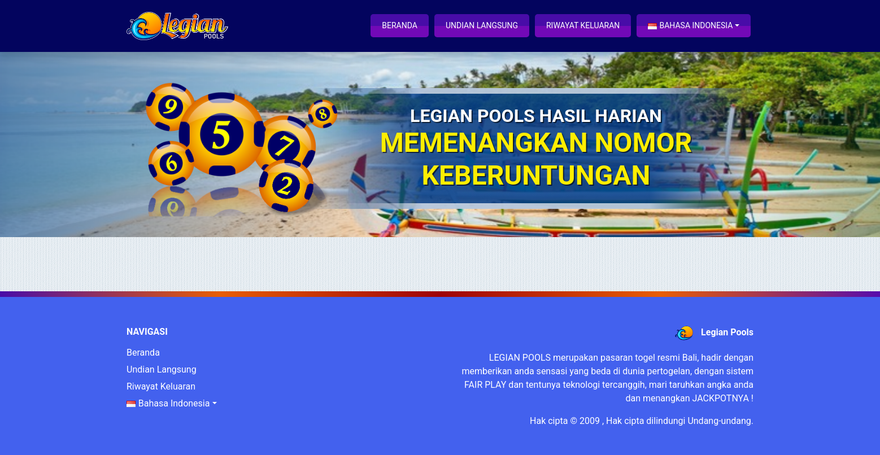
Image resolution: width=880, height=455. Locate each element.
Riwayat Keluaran (583, 25)
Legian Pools (727, 332)
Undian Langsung (482, 25)
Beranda (399, 25)
